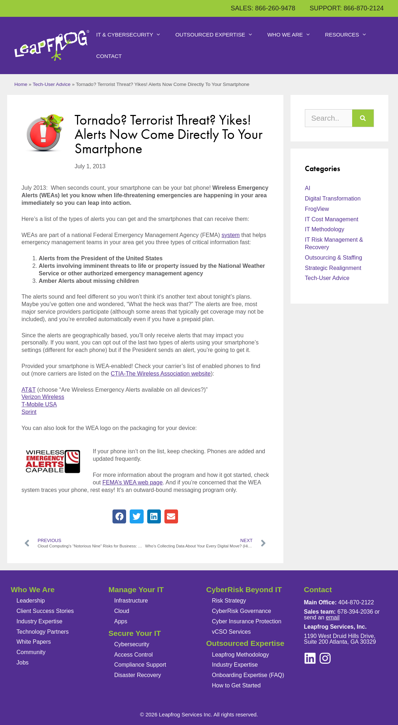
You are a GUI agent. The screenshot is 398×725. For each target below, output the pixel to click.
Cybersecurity (131, 644)
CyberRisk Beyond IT (244, 589)
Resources (349, 34)
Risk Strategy (229, 601)
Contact (109, 56)
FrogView (317, 209)
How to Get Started (236, 685)
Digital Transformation (333, 198)
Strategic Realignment (333, 268)
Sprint (29, 412)
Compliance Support (140, 665)
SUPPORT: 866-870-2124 (347, 8)
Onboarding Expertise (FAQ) (248, 675)
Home (20, 84)
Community (30, 652)
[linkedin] (325, 658)
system (230, 235)
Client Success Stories (45, 611)
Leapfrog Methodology (240, 655)
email (333, 617)
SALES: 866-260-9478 (263, 8)
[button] (119, 516)
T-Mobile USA (39, 404)
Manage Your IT (136, 589)
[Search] (363, 118)
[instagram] (310, 658)
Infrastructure (131, 601)
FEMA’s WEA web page (132, 482)
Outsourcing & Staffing (333, 258)
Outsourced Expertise (217, 34)
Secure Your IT (135, 633)
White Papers (33, 642)
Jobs (22, 662)
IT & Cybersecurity (132, 34)
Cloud (121, 611)
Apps (120, 621)
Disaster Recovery (137, 675)
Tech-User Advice (52, 84)
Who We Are (292, 34)
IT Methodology (324, 229)
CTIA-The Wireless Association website (161, 374)
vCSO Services (231, 632)
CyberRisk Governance (241, 611)
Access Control (133, 655)
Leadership (30, 601)
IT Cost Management (331, 219)
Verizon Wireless (42, 397)
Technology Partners (42, 632)
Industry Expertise (39, 621)
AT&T (28, 390)
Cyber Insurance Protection (247, 621)
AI (307, 188)
